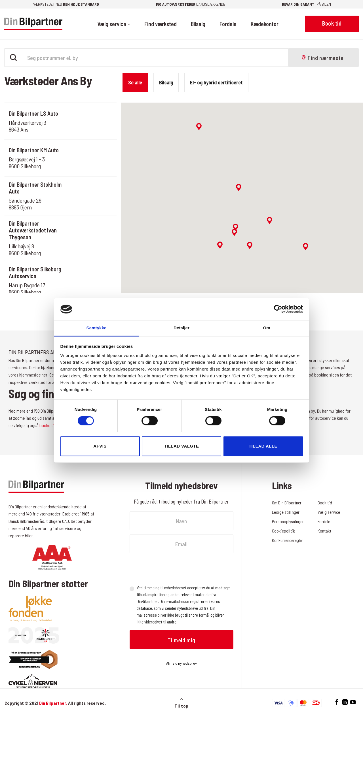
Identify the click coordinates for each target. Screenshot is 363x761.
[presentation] (173, 569)
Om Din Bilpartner (287, 502)
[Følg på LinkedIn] (345, 702)
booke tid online (53, 425)
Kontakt (324, 530)
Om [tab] (266, 327)
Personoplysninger (288, 521)
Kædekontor (264, 23)
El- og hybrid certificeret (216, 82)
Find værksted (160, 23)
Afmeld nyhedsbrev (181, 663)
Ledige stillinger (286, 512)
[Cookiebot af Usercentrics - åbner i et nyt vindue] (278, 309)
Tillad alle (263, 446)
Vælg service (113, 23)
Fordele (228, 23)
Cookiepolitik (283, 530)
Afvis (99, 446)
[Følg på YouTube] (353, 702)
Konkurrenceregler (288, 540)
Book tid (325, 502)
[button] (238, 187)
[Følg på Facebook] (336, 702)
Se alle (135, 82)
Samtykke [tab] (96, 327)
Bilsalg (198, 23)
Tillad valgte (181, 446)
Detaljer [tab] (181, 327)
